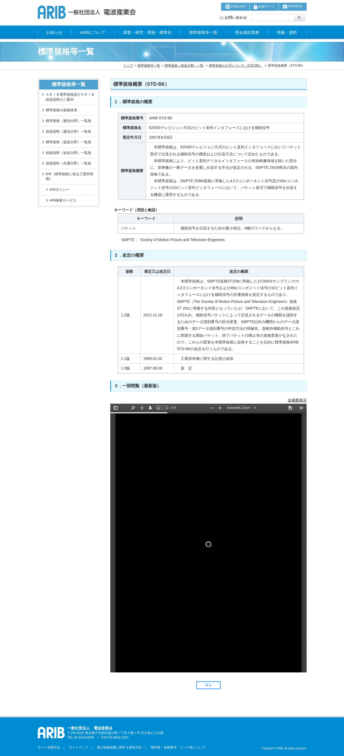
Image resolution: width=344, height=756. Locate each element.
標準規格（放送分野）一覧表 (68, 142)
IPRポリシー (60, 190)
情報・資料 (287, 32)
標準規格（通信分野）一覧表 (68, 121)
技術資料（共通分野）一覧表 (68, 163)
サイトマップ (77, 747)
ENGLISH (235, 6)
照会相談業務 (247, 32)
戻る (208, 685)
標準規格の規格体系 (61, 110)
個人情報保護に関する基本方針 (118, 747)
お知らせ (54, 32)
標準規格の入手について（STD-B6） (236, 65)
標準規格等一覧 (203, 32)
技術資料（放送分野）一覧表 (68, 153)
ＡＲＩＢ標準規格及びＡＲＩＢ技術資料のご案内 (70, 97)
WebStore (292, 6)
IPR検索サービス (63, 200)
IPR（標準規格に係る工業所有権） (70, 176)
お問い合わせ (233, 17)
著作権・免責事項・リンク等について (176, 747)
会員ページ (264, 6)
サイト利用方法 (49, 747)
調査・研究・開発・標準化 (147, 32)
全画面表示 (297, 400)
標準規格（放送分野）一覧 (184, 65)
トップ (128, 65)
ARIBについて (92, 32)
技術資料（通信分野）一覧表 (68, 132)
